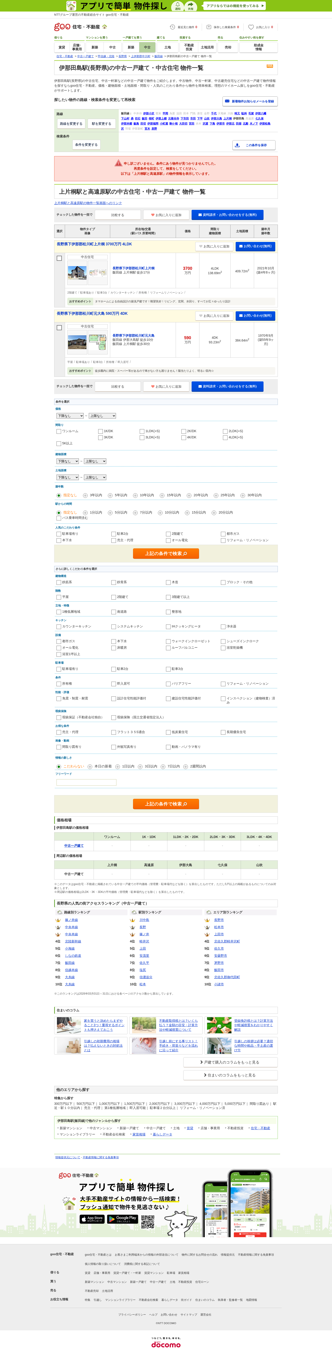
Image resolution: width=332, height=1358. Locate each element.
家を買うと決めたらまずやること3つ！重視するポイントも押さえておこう (104, 1025)
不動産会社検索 (148, 1300)
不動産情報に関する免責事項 (101, 1157)
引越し (98, 1300)
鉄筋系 (67, 582)
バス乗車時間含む (75, 518)
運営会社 (205, 1314)
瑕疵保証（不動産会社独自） (83, 717)
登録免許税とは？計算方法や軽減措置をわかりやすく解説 (253, 1025)
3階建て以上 (181, 597)
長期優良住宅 (236, 732)
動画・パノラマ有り (186, 747)
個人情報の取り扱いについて (103, 1264)
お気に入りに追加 (166, 215)
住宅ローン (202, 1282)
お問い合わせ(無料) (255, 246)
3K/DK (108, 437)
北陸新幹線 (73, 941)
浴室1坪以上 (71, 654)
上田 (142, 948)
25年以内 (228, 495)
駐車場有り (70, 533)
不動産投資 (185, 1282)
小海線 (70, 948)
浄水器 (231, 626)
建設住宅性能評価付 (186, 698)
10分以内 (172, 512)
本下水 (67, 540)
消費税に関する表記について (142, 1264)
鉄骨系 (122, 582)
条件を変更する (86, 144)
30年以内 (254, 495)
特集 (87, 1300)
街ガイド (186, 1300)
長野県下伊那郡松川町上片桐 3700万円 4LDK (94, 244)
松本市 (219, 927)
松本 (142, 984)
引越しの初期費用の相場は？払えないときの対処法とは (103, 1045)
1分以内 (96, 512)
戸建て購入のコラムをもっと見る (231, 1062)
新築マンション (94, 1282)
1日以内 (128, 766)
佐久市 (219, 948)
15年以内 (174, 495)
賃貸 (190, 1128)
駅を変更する (101, 123)
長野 (142, 927)
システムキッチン (130, 626)
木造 (175, 582)
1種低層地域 (71, 611)
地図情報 (251, 1300)
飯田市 (219, 970)
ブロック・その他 (239, 582)
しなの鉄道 (73, 955)
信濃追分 (145, 977)
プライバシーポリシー (132, 1314)
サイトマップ (189, 1314)
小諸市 (219, 984)
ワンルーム (70, 431)
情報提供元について (67, 1157)
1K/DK (108, 431)
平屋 (65, 597)
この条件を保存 (256, 145)
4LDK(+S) (236, 437)
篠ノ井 (144, 934)
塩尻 (142, 970)
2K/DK (191, 431)
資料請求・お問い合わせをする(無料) (228, 214)
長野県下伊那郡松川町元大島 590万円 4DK (92, 313)
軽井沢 (144, 941)
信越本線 (71, 970)
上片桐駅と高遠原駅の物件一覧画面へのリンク (88, 203)
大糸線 (70, 977)
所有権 (67, 683)
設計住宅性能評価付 (131, 698)
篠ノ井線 (71, 920)
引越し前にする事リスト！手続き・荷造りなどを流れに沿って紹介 (178, 1045)
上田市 (219, 934)
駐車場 (171, 1273)
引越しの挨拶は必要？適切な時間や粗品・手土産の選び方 (253, 1045)
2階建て (177, 533)
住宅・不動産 (260, 1128)
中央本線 (71, 927)
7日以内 (174, 766)
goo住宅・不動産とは (98, 1254)
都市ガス (233, 533)
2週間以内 (198, 766)
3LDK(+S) (152, 437)
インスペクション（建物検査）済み (251, 700)
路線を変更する (71, 123)
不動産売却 (92, 1291)
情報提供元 (228, 1254)
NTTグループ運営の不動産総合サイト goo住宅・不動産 (91, 14)
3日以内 (151, 766)
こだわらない (73, 766)
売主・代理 (125, 540)
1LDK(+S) (152, 431)
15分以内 (199, 512)
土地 (172, 1282)
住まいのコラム (205, 1300)
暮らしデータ (162, 1134)
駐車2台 (123, 533)
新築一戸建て (138, 1282)
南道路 (122, 611)
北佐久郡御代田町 (227, 977)
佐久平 (144, 963)
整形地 (176, 611)
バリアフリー (181, 683)
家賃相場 (139, 1134)
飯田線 (70, 963)
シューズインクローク (243, 641)
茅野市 (219, 963)
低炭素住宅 (180, 732)
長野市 (219, 920)
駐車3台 (177, 669)
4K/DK (191, 437)
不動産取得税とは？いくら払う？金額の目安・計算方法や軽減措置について (178, 1025)
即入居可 (123, 683)
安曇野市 (220, 955)
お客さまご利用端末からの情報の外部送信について (146, 1254)
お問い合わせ (169, 1314)
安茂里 (144, 955)
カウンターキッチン (76, 626)
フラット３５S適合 (131, 732)
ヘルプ (153, 1314)
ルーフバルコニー (185, 647)
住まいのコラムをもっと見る (232, 1075)
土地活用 (107, 1291)
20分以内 (226, 512)
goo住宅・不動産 (62, 1254)
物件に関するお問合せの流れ (200, 1254)
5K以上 (67, 443)
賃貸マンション (154, 1273)
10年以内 (147, 495)
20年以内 (201, 495)
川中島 (144, 920)
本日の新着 (103, 766)
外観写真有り (126, 747)
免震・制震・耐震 (75, 698)
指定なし (70, 495)
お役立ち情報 (59, 1299)
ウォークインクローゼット (191, 641)
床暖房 (122, 647)
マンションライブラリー (120, 1300)
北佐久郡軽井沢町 (227, 941)
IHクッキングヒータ (186, 626)
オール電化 (180, 540)
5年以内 (121, 495)
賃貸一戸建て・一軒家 (127, 1273)
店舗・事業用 (102, 1273)
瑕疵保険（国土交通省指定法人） (141, 717)
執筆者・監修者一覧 (230, 1300)
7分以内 (146, 512)
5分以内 (121, 512)
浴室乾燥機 (235, 647)
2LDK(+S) (236, 431)
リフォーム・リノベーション (248, 540)
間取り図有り (72, 747)
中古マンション (117, 1282)
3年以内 (96, 495)
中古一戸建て (158, 1282)
